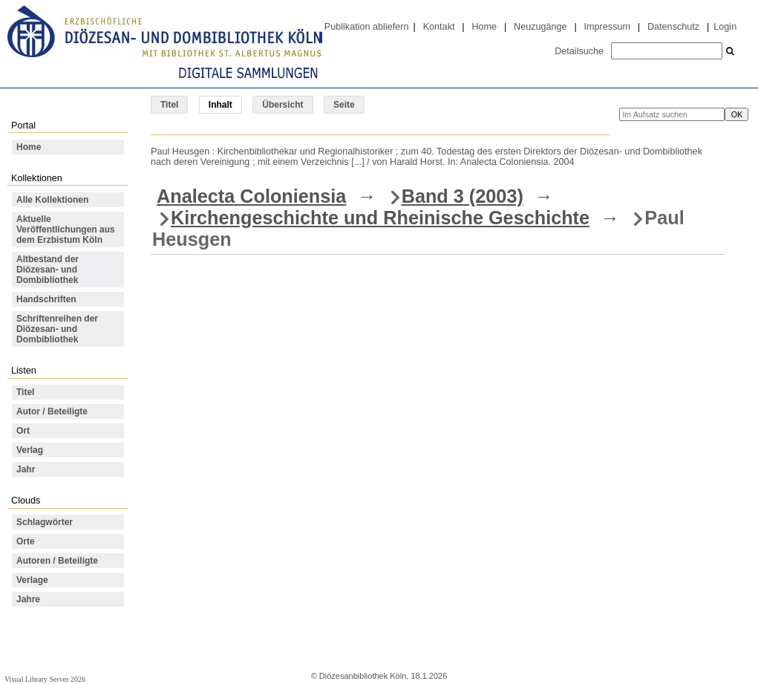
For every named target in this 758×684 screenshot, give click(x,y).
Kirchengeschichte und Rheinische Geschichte (380, 217)
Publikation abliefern (366, 27)
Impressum (607, 27)
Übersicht (282, 105)
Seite (344, 105)
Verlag (29, 450)
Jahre (28, 599)
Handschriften (46, 299)
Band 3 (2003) (462, 196)
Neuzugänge (540, 27)
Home (484, 27)
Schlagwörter (44, 522)
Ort (23, 431)
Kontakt (439, 27)
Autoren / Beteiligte (57, 561)
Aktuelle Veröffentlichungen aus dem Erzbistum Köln (65, 229)
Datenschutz (673, 27)
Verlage (32, 580)
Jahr (25, 469)
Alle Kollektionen (52, 200)
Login (724, 27)
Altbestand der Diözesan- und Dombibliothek (47, 269)
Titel (169, 105)
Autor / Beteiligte (52, 411)
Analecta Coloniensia (251, 196)
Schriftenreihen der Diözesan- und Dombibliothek (57, 329)
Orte (25, 541)
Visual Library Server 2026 (44, 679)
